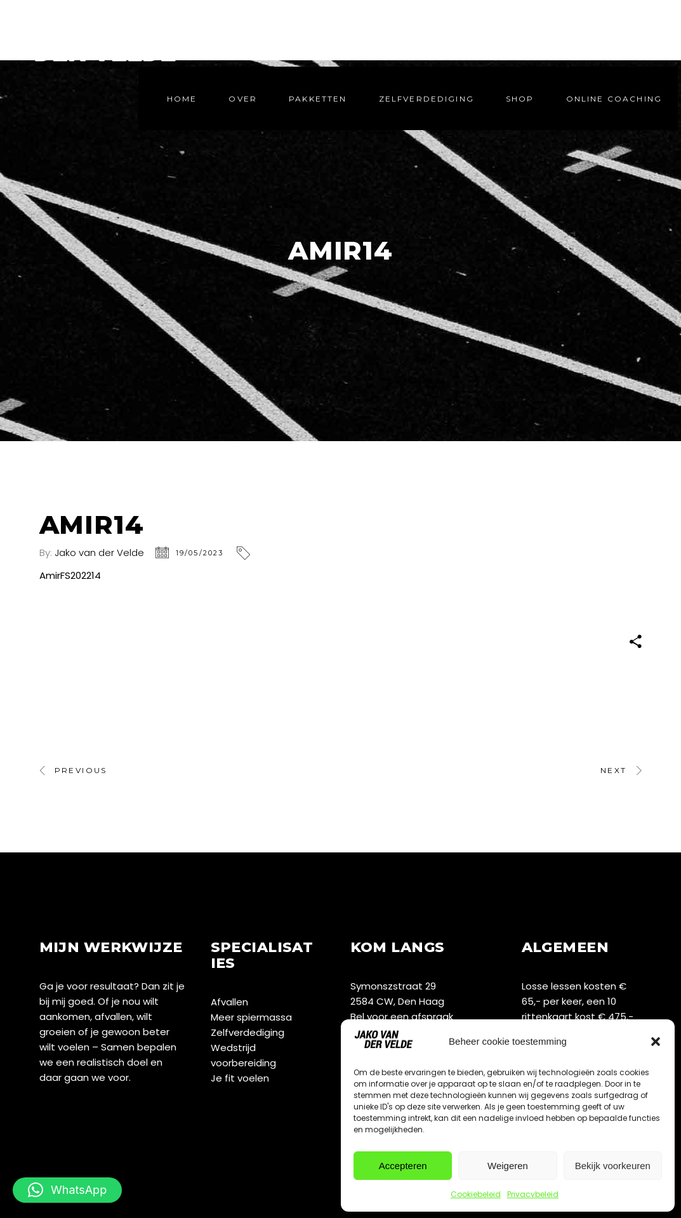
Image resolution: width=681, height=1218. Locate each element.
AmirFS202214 (70, 575)
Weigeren (507, 1165)
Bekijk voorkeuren (613, 1165)
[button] (655, 1041)
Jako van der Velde (99, 552)
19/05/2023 (200, 552)
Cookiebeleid (476, 1194)
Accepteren (403, 1165)
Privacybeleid (533, 1194)
